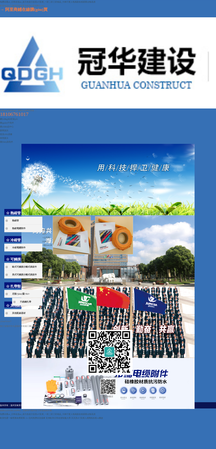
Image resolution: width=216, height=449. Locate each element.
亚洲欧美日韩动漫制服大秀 (58, 418)
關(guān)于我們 (7, 123)
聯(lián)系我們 (6, 142)
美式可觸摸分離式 (52, 310)
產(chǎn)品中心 (7, 126)
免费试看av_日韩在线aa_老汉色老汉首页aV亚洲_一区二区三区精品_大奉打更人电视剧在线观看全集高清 (47, 2)
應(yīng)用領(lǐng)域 (51, 287)
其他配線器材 (50, 317)
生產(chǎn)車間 (49, 283)
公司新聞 (48, 268)
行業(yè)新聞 (49, 272)
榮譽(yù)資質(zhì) (50, 279)
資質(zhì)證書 (6, 134)
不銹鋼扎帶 (50, 314)
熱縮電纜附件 (50, 298)
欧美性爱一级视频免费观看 (12, 418)
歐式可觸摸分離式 (52, 306)
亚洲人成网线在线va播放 (91, 418)
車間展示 (4, 138)
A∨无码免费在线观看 (35, 418)
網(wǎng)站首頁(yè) (9, 119)
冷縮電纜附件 (50, 302)
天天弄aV (75, 418)
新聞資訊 (4, 130)
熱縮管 (47, 295)
